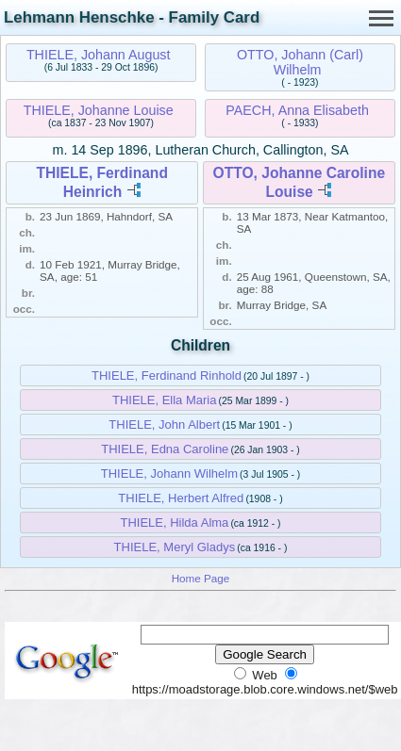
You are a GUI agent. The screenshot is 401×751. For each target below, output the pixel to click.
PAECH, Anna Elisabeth (297, 110)
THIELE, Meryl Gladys (175, 547)
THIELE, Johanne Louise (99, 110)
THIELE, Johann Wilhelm (169, 473)
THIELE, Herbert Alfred (180, 498)
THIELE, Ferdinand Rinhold (167, 375)
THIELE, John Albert (164, 424)
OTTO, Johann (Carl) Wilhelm (300, 62)
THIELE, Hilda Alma (174, 522)
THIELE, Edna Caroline (164, 449)
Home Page (201, 578)
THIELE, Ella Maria (164, 400)
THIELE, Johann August (98, 54)
